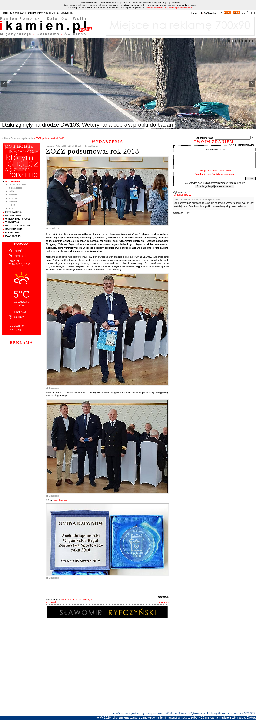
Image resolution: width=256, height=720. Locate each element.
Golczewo (13, 198)
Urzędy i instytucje (18, 219)
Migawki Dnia (13, 215)
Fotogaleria (13, 212)
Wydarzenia (13, 181)
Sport (11, 208)
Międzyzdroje (15, 188)
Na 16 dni (16, 329)
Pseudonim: (212, 149)
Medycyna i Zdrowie (18, 225)
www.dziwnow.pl (61, 500)
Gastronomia (14, 229)
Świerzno (13, 201)
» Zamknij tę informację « (179, 7)
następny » (163, 602)
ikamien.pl (163, 597)
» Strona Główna (10, 138)
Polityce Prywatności (155, 7)
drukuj (79, 599)
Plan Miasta (13, 236)
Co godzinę (17, 325)
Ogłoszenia (12, 232)
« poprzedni (52, 602)
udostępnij (88, 599)
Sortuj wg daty (181, 195)
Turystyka (12, 222)
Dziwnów (13, 194)
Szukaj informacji (205, 138)
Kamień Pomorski (17, 184)
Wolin (11, 191)
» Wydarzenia (26, 138)
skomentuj (66, 599)
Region (12, 205)
